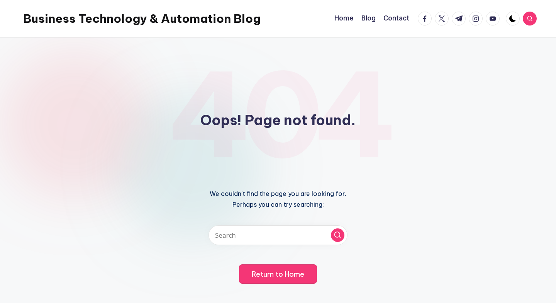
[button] (337, 235)
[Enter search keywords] (278, 235)
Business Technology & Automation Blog (142, 18)
